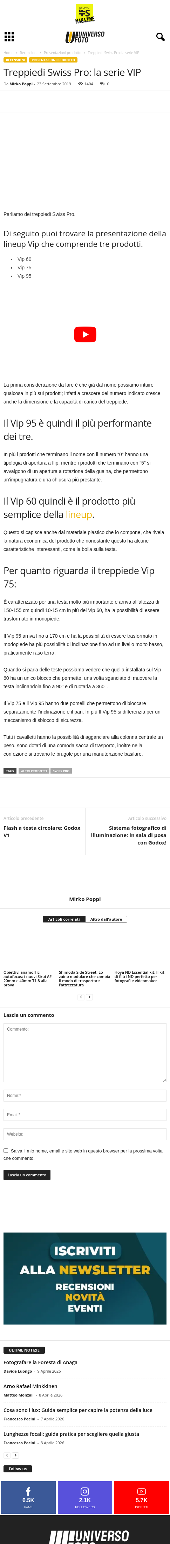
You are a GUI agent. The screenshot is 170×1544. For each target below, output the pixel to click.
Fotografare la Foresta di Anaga (40, 1362)
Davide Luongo (18, 1371)
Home (8, 52)
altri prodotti (34, 771)
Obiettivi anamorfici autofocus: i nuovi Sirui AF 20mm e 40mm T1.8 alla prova (28, 978)
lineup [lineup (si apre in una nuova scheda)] (79, 514)
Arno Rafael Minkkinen (30, 1386)
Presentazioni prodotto (62, 52)
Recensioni (28, 52)
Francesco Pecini (19, 1418)
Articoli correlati (64, 919)
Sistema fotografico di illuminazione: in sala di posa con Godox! (128, 835)
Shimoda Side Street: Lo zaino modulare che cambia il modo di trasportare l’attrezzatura (84, 978)
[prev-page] (80, 996)
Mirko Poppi (21, 83)
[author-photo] (85, 875)
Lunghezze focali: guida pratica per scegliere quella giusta (71, 1434)
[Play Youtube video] (85, 334)
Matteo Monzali (19, 1395)
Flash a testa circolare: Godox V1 (42, 831)
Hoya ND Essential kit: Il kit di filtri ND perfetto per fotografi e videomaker (139, 976)
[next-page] (89, 996)
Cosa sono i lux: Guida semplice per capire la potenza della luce (78, 1410)
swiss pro (61, 771)
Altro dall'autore (106, 919)
